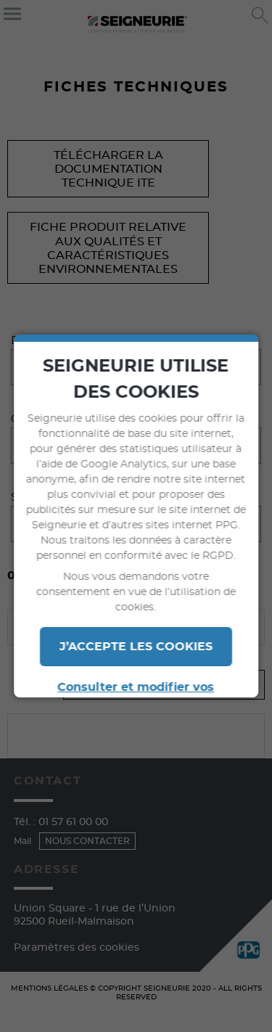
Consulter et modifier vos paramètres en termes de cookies (136, 695)
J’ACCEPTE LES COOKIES (136, 646)
